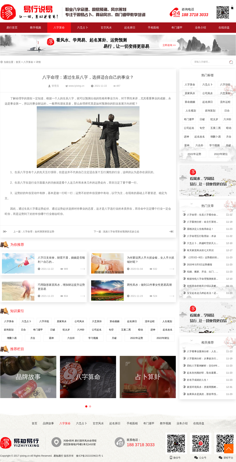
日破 (52, 329)
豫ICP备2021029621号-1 (90, 455)
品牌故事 (48, 423)
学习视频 (93, 338)
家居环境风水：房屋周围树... (209, 386)
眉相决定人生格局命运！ (209, 228)
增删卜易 (12, 338)
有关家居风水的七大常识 (209, 250)
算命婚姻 (114, 321)
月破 (114, 338)
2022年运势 (136, 338)
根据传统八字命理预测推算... (209, 278)
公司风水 (79, 321)
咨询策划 (9, 329)
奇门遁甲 (176, 27)
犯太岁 (66, 329)
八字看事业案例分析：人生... (209, 351)
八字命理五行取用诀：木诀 (209, 236)
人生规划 (167, 321)
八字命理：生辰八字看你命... (209, 214)
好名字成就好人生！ (209, 379)
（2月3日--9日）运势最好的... (209, 257)
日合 (23, 329)
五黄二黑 (126, 329)
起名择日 (129, 27)
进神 (152, 329)
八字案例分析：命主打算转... (209, 221)
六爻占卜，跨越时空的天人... (209, 243)
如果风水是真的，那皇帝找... (209, 394)
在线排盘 (224, 27)
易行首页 (12, 27)
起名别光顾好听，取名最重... (209, 372)
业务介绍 (200, 27)
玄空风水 (106, 27)
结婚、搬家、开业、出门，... (209, 271)
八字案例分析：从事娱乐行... (209, 358)
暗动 (140, 329)
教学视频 (35, 27)
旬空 (111, 329)
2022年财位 (162, 338)
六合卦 (71, 338)
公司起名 (97, 329)
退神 (51, 338)
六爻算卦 (97, 321)
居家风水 (62, 321)
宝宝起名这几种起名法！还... (209, 293)
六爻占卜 (82, 27)
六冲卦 (80, 329)
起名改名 (167, 329)
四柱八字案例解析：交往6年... (209, 365)
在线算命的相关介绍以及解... (209, 285)
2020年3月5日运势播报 (209, 264)
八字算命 (59, 27)
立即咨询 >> (169, 45)
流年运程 (150, 321)
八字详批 (44, 321)
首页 (18, 62)
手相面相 (153, 27)
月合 (32, 338)
